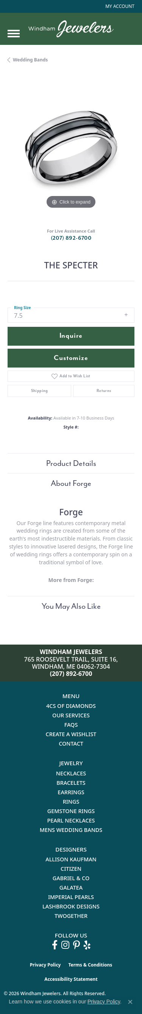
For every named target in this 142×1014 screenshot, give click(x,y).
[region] (71, 147)
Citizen (71, 868)
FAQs (71, 724)
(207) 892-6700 (71, 238)
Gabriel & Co (71, 878)
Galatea (71, 887)
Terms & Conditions (90, 965)
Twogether (71, 915)
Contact (71, 743)
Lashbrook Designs (71, 906)
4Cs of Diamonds (71, 705)
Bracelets (71, 782)
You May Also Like (71, 606)
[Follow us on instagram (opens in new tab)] (65, 945)
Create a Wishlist (71, 734)
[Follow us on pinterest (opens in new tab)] (76, 945)
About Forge (71, 483)
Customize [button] (71, 358)
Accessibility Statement (70, 979)
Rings (71, 801)
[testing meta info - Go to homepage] (71, 28)
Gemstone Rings (71, 811)
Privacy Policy (45, 965)
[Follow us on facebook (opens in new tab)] (55, 945)
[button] (119, 6)
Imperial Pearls (71, 897)
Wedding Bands (30, 60)
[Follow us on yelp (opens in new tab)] (87, 945)
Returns (104, 390)
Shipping (39, 390)
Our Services (71, 715)
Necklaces (71, 773)
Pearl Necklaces (71, 820)
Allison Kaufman (71, 859)
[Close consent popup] (130, 1002)
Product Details (71, 463)
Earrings (71, 792)
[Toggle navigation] (13, 33)
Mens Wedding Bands (71, 829)
